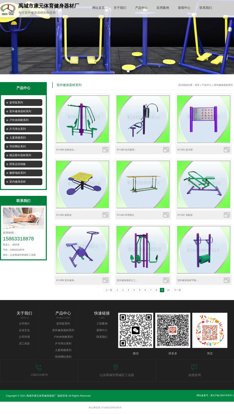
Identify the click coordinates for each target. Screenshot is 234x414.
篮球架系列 (63, 323)
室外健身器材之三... (127, 280)
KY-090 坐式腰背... (126, 149)
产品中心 (206, 85)
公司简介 (24, 323)
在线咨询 (194, 375)
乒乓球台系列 (63, 343)
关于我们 (24, 313)
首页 (197, 85)
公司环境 (24, 336)
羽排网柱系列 (63, 356)
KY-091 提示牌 (185, 149)
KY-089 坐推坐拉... (66, 149)
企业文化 (24, 330)
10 (168, 290)
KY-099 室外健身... (66, 280)
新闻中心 (102, 330)
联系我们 (102, 336)
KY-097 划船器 (185, 215)
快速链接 (102, 313)
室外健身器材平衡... (187, 280)
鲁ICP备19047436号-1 (222, 395)
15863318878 (39, 374)
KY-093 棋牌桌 (63, 215)
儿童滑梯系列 (63, 350)
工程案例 (102, 323)
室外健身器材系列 (223, 85)
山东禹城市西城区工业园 (117, 375)
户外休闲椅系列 (63, 336)
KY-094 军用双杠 (125, 215)
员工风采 (24, 343)
